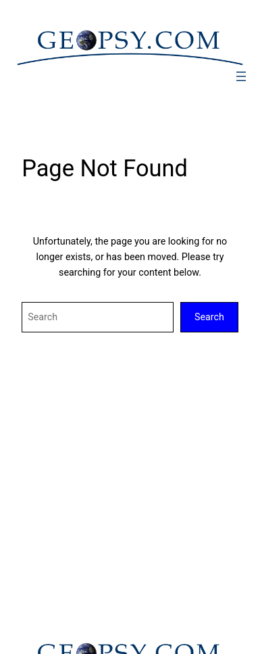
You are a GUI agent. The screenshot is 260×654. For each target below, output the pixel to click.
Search (209, 316)
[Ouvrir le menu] (241, 76)
